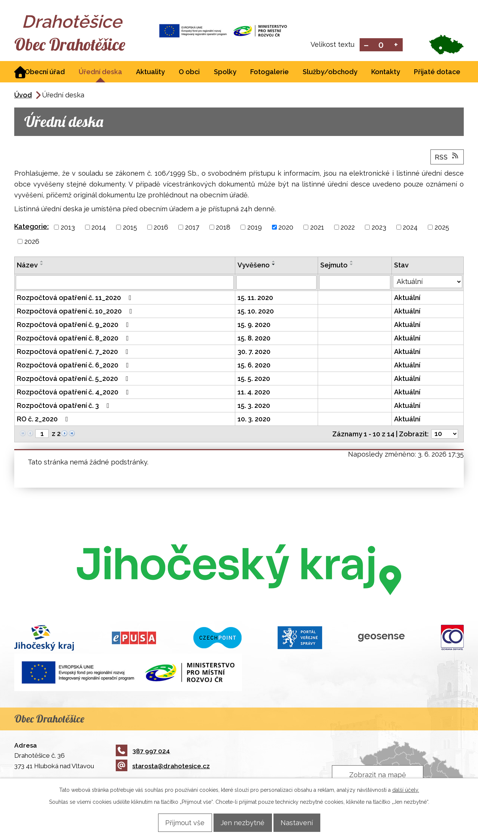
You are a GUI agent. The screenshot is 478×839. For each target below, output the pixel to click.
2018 (223, 228)
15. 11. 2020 (255, 298)
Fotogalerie (269, 72)
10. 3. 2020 (254, 420)
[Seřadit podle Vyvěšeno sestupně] (274, 265)
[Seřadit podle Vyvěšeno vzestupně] (274, 262)
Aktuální (407, 298)
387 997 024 (143, 751)
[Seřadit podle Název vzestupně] (42, 262)
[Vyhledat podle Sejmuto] (354, 283)
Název (27, 266)
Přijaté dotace (437, 72)
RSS (447, 157)
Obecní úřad (45, 72)
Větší (396, 45)
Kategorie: (31, 227)
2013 (68, 228)
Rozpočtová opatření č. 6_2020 (74, 366)
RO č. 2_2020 (44, 420)
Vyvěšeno (254, 266)
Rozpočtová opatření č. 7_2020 (74, 352)
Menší (366, 45)
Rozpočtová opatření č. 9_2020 (74, 325)
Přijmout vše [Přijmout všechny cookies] (178, 822)
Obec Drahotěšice (80, 45)
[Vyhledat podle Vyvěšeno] (276, 283)
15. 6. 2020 (254, 366)
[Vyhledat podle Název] (125, 283)
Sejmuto (334, 266)
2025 (442, 228)
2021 (317, 228)
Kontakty (385, 72)
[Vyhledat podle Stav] (427, 282)
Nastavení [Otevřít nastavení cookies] (303, 822)
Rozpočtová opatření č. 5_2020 (74, 379)
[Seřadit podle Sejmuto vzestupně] (352, 262)
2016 (161, 228)
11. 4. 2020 (254, 393)
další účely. (405, 790)
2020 (285, 228)
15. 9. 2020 (254, 325)
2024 (410, 228)
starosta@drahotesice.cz (163, 766)
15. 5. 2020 (254, 379)
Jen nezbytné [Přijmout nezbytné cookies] (242, 822)
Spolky (225, 72)
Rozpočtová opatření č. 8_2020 (74, 339)
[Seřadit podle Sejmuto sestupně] (352, 265)
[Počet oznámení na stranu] (444, 434)
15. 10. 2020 (256, 312)
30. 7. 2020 (254, 352)
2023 (379, 228)
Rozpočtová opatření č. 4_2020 (74, 393)
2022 (348, 228)
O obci (189, 72)
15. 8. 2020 (254, 339)
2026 (31, 242)
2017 (192, 228)
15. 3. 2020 (254, 406)
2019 (254, 228)
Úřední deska (100, 72)
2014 (98, 228)
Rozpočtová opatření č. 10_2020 (76, 312)
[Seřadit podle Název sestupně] (42, 265)
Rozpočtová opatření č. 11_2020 (75, 298)
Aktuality (150, 72)
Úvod (23, 96)
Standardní (381, 45)
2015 (130, 228)
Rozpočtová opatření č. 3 (64, 406)
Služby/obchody (330, 72)
